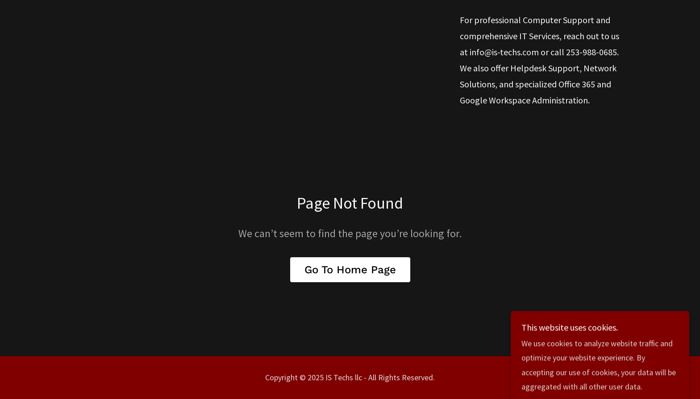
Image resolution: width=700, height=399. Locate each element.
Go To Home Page (350, 269)
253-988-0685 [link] (591, 52)
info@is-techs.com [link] (504, 52)
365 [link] (588, 84)
